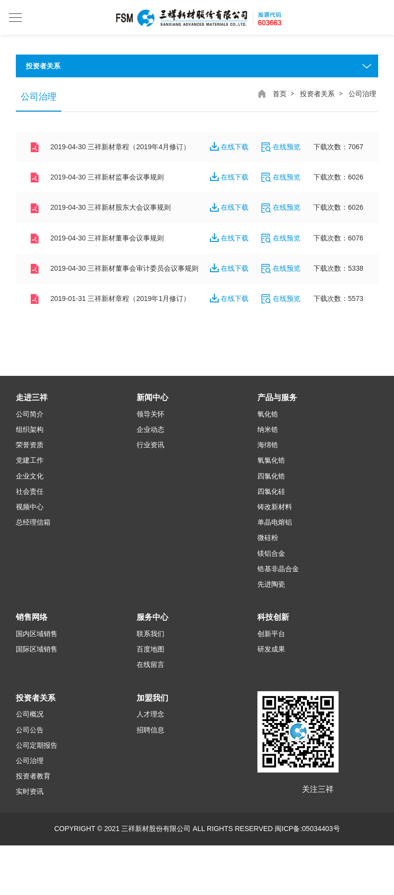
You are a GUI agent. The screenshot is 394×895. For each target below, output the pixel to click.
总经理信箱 (33, 523)
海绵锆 (267, 446)
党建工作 (30, 461)
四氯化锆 (271, 476)
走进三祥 (32, 398)
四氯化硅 (271, 492)
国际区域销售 (36, 650)
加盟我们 (152, 698)
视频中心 (30, 508)
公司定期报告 (36, 746)
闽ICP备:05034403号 (307, 830)
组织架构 (30, 430)
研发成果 (271, 650)
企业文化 (30, 476)
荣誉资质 (30, 446)
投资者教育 (33, 777)
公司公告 (30, 730)
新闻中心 (152, 398)
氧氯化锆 (271, 461)
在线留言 (150, 665)
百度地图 (150, 650)
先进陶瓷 (271, 585)
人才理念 (150, 715)
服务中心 (152, 618)
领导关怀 (150, 415)
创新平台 (271, 635)
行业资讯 (150, 446)
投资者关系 (317, 94)
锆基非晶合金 (278, 569)
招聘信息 (150, 730)
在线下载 (229, 147)
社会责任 (30, 492)
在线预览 (280, 147)
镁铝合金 (271, 554)
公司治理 (30, 762)
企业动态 (150, 430)
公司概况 (30, 715)
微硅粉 (267, 538)
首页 (280, 94)
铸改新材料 (274, 508)
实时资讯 (30, 792)
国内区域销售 (36, 635)
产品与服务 (277, 398)
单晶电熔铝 (274, 523)
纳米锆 (267, 430)
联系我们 (150, 635)
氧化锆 (267, 415)
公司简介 (30, 415)
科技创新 (273, 618)
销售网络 (32, 618)
